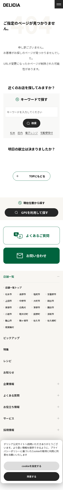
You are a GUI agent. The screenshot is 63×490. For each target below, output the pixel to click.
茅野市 (36, 307)
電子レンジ (31, 133)
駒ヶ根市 (22, 320)
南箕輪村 (8, 327)
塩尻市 (36, 294)
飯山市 (7, 320)
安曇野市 (51, 294)
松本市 (7, 294)
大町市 (36, 300)
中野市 (21, 300)
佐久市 (36, 320)
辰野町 (36, 314)
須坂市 (50, 314)
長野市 (21, 294)
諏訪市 (50, 307)
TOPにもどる (30, 176)
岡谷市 (50, 300)
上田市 (7, 300)
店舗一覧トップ (12, 287)
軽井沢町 (22, 314)
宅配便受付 (46, 133)
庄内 (20, 133)
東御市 (7, 307)
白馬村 (21, 307)
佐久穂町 (51, 320)
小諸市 (7, 314)
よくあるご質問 (31, 235)
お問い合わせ (31, 255)
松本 (12, 133)
